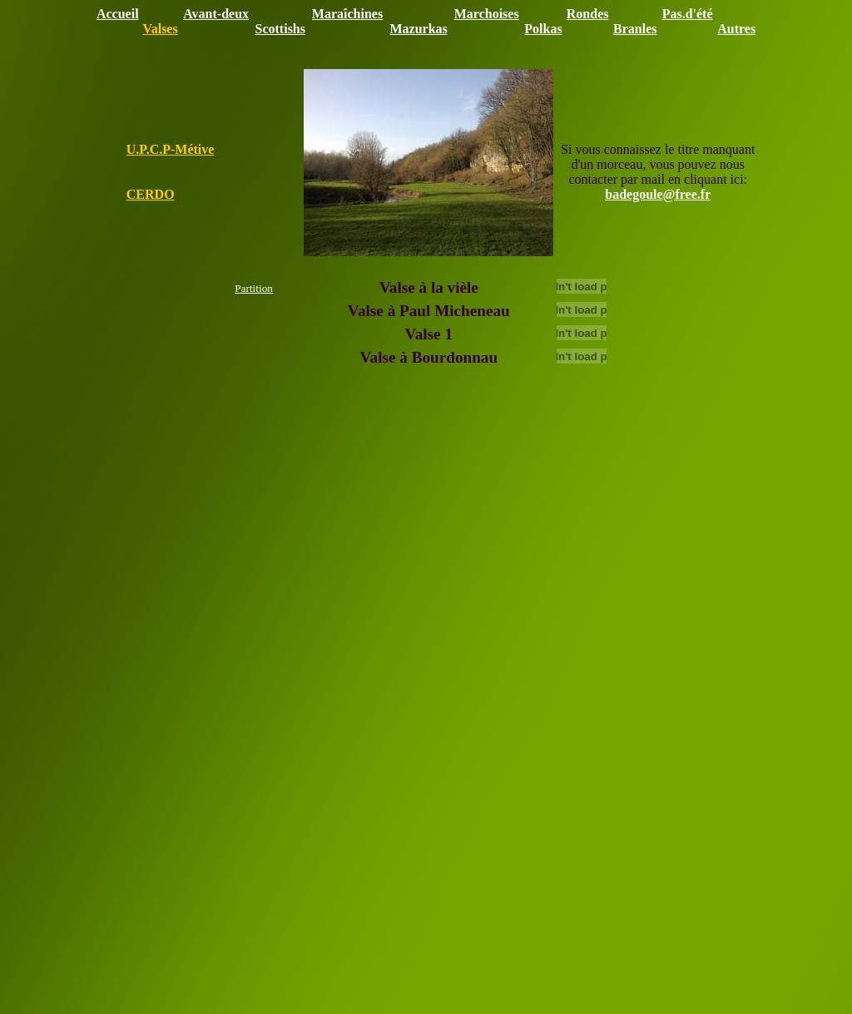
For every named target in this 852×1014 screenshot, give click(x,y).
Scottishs (280, 29)
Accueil (118, 14)
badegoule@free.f (655, 194)
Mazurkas (419, 29)
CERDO (150, 194)
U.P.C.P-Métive (170, 149)
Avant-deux (216, 14)
